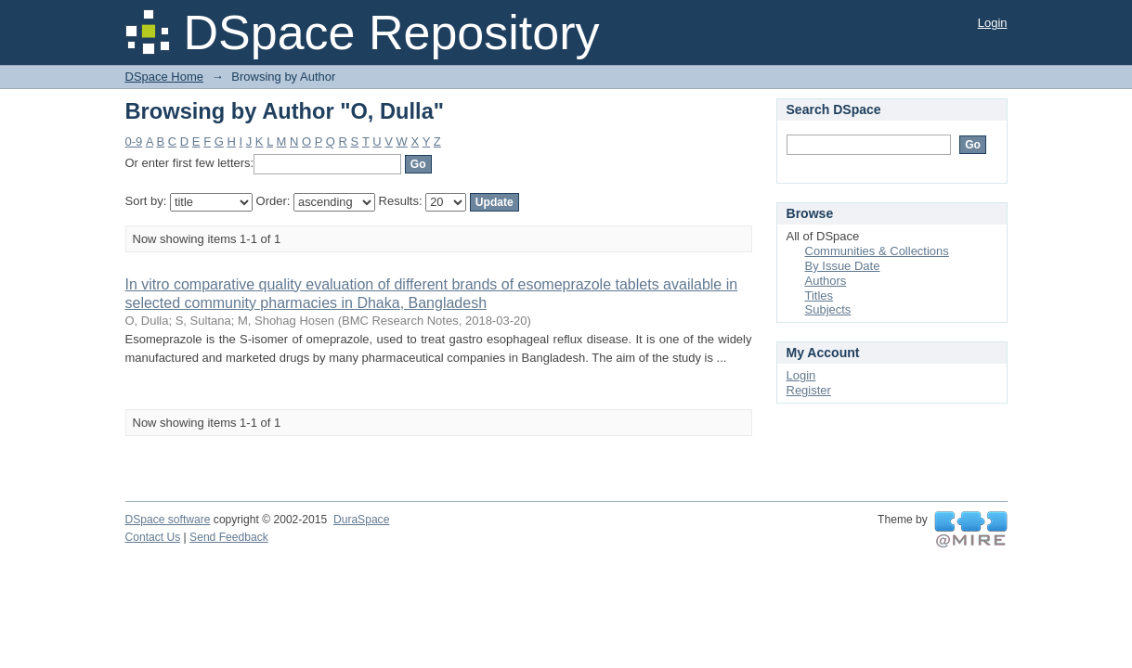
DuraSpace (361, 519)
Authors (826, 281)
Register (809, 390)
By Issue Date (842, 266)
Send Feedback (228, 537)
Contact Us (153, 537)
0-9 (134, 141)
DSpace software (168, 519)
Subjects (828, 309)
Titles (819, 295)
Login (993, 23)
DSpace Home (164, 77)
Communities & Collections (877, 251)
